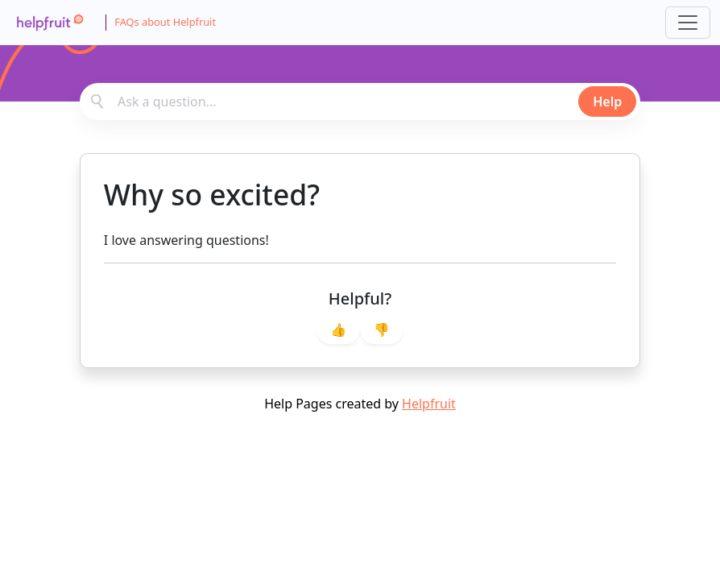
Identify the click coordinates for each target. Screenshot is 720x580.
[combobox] (360, 101)
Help (607, 101)
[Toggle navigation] (687, 22)
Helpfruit (429, 403)
